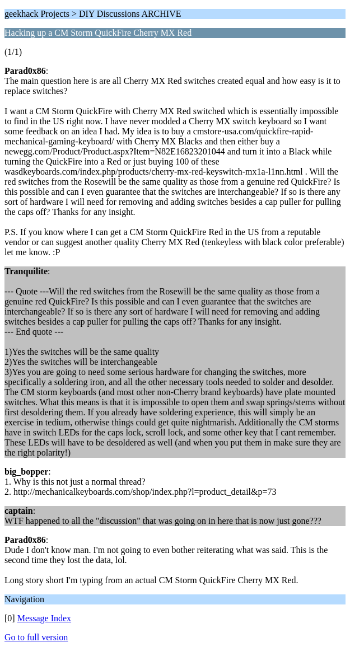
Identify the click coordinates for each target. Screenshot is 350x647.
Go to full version (36, 637)
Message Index (44, 618)
